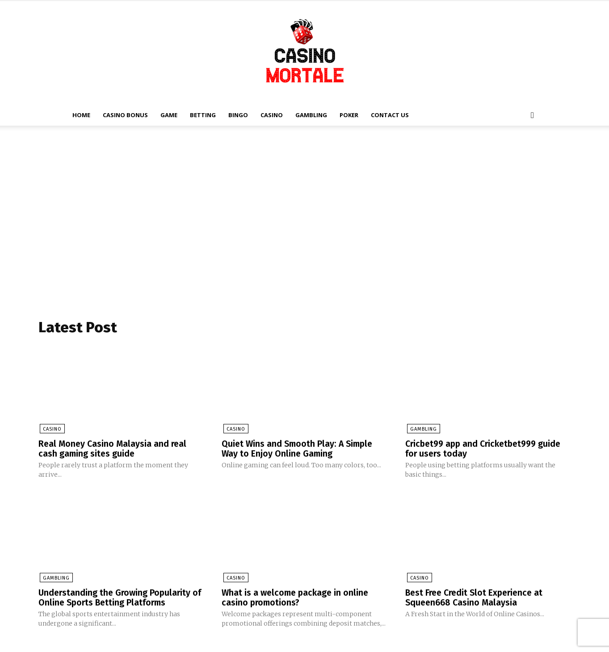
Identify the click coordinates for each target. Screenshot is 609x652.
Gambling (311, 115)
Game (168, 115)
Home (81, 115)
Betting (203, 115)
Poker (349, 115)
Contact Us (390, 115)
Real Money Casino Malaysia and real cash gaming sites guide (113, 449)
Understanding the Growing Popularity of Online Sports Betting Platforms (116, 598)
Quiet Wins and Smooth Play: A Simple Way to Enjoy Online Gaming (299, 449)
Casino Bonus (125, 115)
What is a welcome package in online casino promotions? (297, 598)
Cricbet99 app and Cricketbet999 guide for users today (486, 449)
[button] (532, 115)
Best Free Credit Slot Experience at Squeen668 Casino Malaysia (477, 598)
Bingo (238, 115)
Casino (271, 115)
